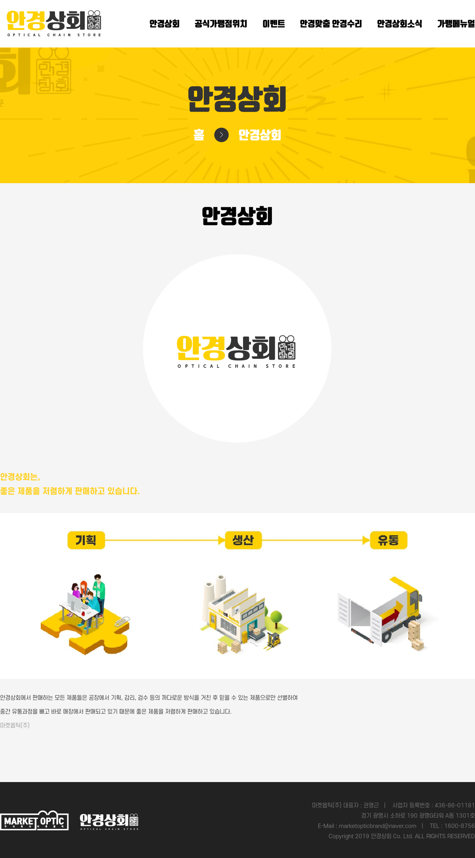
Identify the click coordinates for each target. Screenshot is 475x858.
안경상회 (165, 24)
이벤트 (273, 24)
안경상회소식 (399, 24)
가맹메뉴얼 (456, 24)
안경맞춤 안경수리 (331, 24)
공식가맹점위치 (221, 24)
